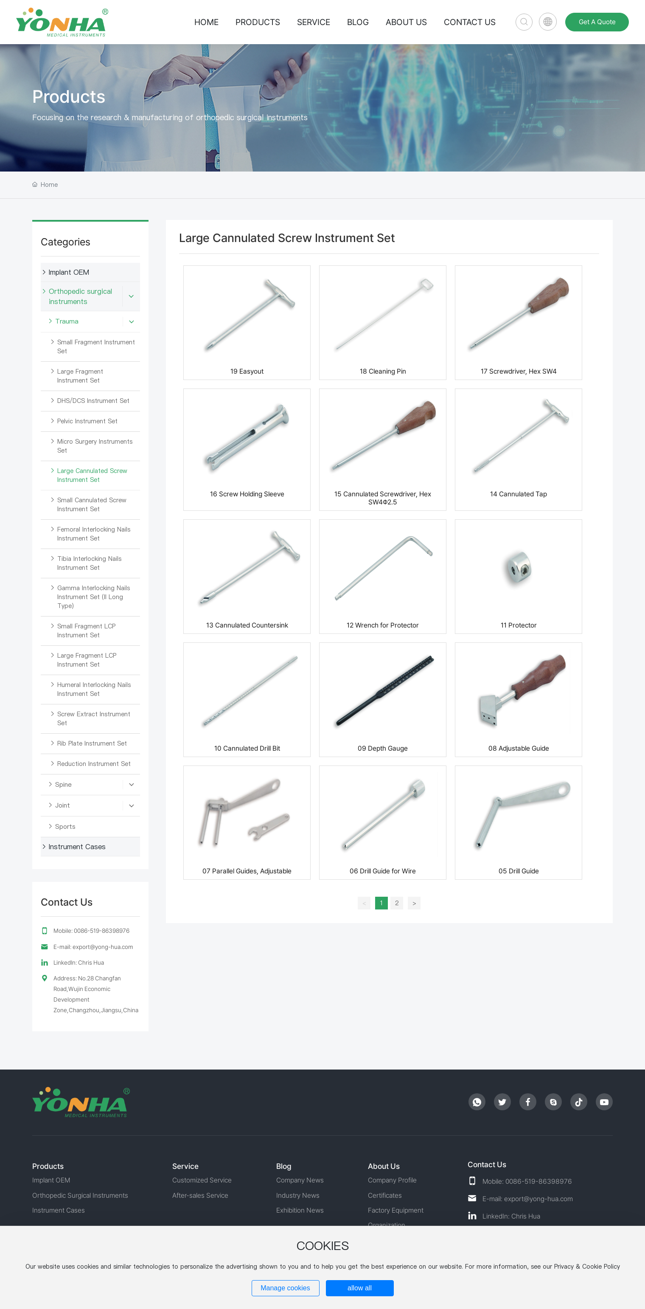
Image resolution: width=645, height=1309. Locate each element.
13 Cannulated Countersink (247, 625)
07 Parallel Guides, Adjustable (247, 871)
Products (68, 96)
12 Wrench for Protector (383, 625)
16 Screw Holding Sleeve (247, 494)
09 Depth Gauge (383, 748)
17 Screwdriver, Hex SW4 (519, 371)
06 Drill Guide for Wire (383, 871)
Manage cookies (285, 1288)
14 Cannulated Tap (518, 494)
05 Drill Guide (519, 871)
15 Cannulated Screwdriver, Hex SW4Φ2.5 (382, 498)
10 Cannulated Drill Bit (247, 748)
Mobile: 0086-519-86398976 (91, 930)
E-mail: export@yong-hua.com (93, 946)
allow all (360, 1288)
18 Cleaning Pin (383, 371)
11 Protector (519, 625)
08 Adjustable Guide (518, 748)
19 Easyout (247, 371)
